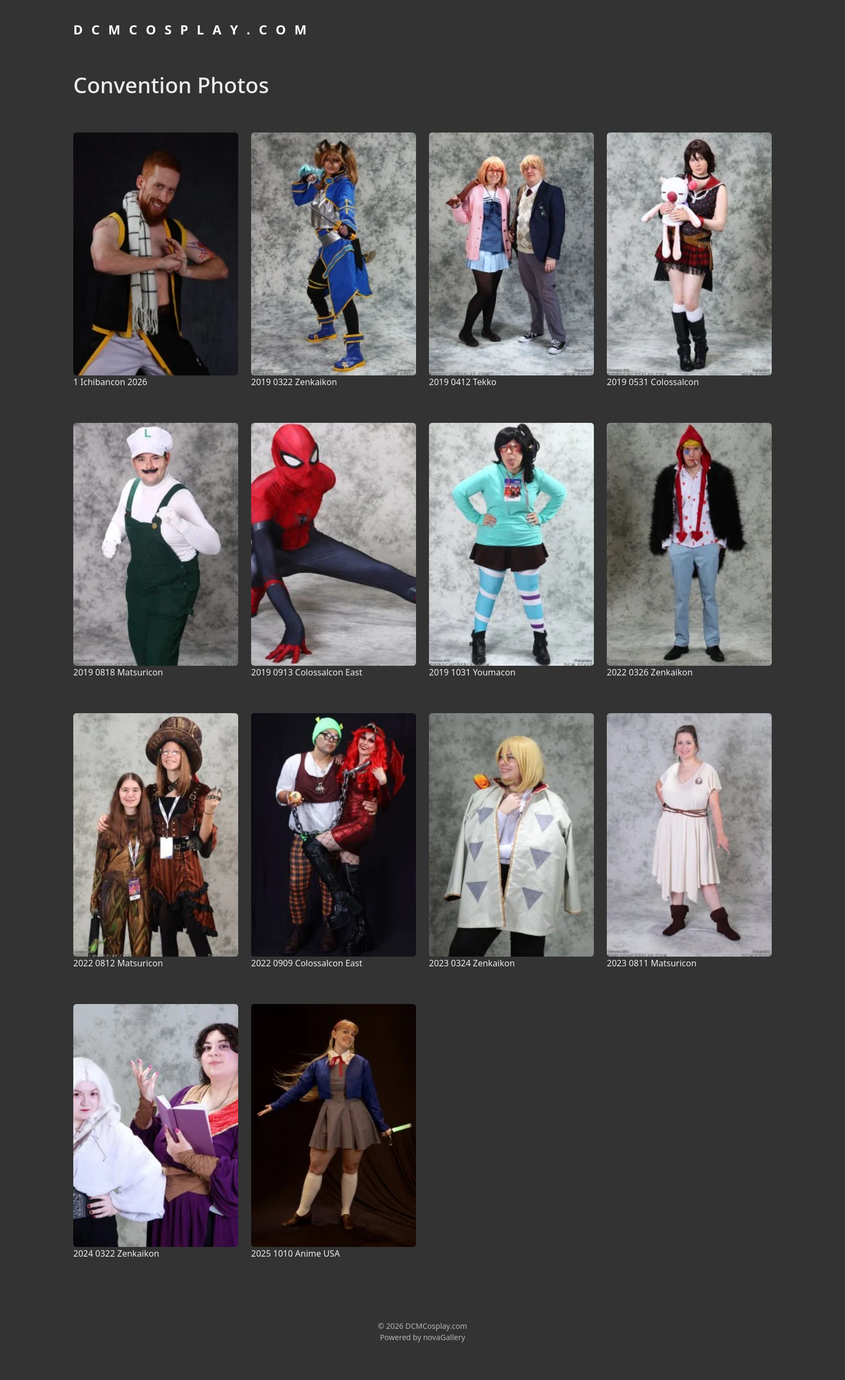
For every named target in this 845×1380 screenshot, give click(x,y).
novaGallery (444, 1337)
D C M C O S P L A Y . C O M (191, 29)
